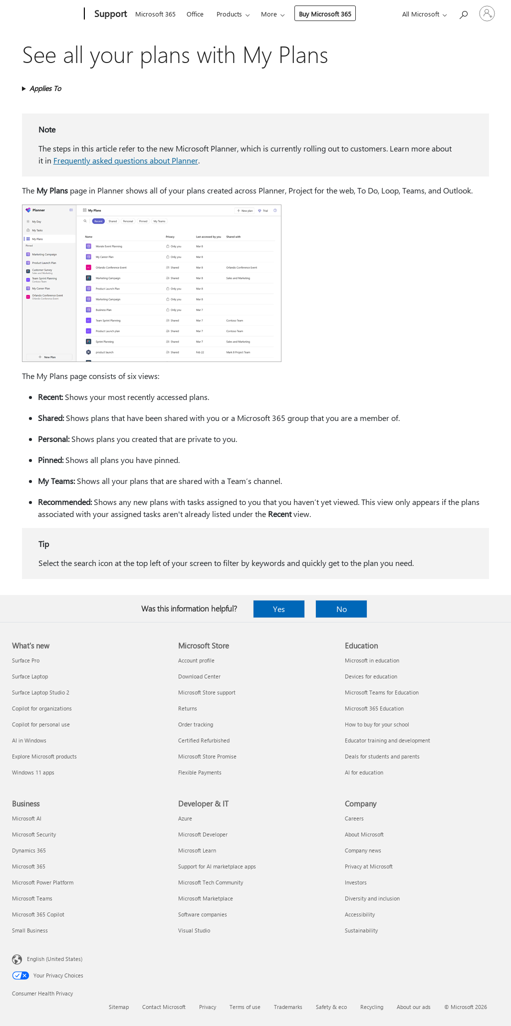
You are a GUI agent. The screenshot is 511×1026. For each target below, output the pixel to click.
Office (195, 14)
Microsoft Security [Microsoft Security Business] (34, 834)
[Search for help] (463, 13)
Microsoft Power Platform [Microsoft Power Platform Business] (42, 882)
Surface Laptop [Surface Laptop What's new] (30, 676)
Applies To (45, 88)
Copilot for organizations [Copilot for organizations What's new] (42, 708)
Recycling (371, 1006)
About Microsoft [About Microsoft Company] (364, 834)
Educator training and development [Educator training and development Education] (387, 740)
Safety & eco (331, 1006)
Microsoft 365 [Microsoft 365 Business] (28, 866)
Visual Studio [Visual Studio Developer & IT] (194, 930)
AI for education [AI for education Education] (364, 772)
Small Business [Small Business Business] (30, 930)
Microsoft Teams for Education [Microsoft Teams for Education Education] (382, 692)
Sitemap (119, 1006)
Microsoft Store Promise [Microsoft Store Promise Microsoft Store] (207, 756)
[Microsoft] (46, 14)
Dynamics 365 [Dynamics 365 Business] (29, 850)
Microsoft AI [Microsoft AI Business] (26, 818)
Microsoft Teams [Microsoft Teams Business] (32, 898)
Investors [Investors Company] (356, 882)
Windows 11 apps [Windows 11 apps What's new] (33, 772)
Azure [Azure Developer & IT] (185, 818)
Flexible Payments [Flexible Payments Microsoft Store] (200, 772)
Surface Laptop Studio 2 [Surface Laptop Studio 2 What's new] (40, 692)
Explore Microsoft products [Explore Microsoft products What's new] (44, 756)
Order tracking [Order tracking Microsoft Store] (195, 724)
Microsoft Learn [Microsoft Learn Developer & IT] (197, 850)
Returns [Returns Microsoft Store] (187, 708)
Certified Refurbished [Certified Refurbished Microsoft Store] (204, 740)
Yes (279, 609)
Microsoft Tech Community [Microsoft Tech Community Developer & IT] (210, 882)
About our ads (414, 1006)
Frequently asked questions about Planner (125, 160)
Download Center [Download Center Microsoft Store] (199, 676)
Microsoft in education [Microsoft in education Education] (372, 660)
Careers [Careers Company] (354, 818)
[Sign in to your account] (487, 14)
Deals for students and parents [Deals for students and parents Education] (382, 756)
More (269, 14)
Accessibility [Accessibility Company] (360, 914)
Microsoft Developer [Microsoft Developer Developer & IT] (203, 834)
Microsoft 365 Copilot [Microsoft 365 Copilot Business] (38, 914)
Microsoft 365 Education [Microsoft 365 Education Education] (374, 708)
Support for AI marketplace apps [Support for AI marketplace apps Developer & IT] (217, 866)
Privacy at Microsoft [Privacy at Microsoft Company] (369, 866)
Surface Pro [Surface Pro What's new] (25, 660)
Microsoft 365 (155, 14)
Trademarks (288, 1006)
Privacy (207, 1006)
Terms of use (245, 1006)
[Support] (109, 14)
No (341, 609)
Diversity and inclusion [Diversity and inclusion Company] (372, 898)
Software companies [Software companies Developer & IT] (202, 914)
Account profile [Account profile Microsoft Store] (196, 660)
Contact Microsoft (164, 1006)
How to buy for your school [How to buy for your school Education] (377, 724)
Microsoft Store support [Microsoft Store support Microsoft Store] (207, 692)
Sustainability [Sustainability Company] (361, 930)
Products (229, 14)
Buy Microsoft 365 (325, 14)
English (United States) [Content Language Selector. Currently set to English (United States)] (54, 958)
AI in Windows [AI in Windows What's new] (29, 740)
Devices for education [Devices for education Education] (371, 676)
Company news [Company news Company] (363, 850)
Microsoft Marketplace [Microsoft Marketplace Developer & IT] (205, 898)
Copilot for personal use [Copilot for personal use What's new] (41, 724)
